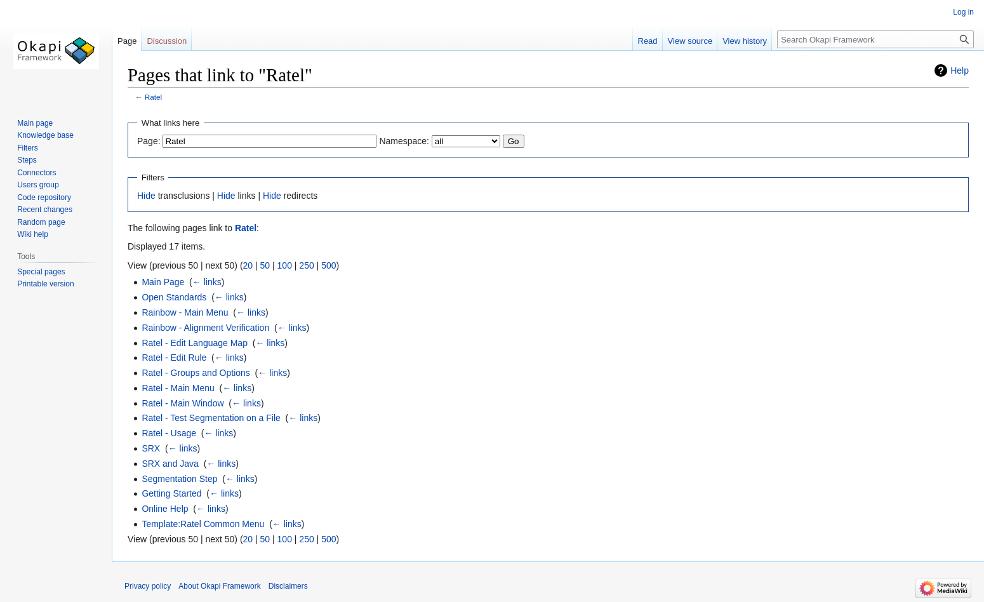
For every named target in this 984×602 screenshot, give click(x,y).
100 (284, 265)
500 (328, 265)
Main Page (163, 282)
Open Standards (174, 297)
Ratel (153, 97)
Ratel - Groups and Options (195, 373)
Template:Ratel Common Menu (203, 524)
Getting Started (171, 493)
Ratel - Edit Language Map (195, 343)
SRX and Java (170, 463)
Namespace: (404, 141)
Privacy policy (147, 586)
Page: (149, 141)
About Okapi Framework (219, 586)
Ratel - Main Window (182, 403)
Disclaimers (288, 586)
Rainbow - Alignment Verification (205, 328)
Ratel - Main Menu (178, 388)
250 (306, 265)
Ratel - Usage (169, 433)
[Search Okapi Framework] (875, 39)
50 (265, 265)
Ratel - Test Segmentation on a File (211, 418)
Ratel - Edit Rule (174, 357)
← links (207, 282)
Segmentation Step (179, 479)
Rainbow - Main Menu (185, 312)
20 (248, 265)
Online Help (165, 509)
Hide (146, 196)
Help (959, 70)
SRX (151, 448)
